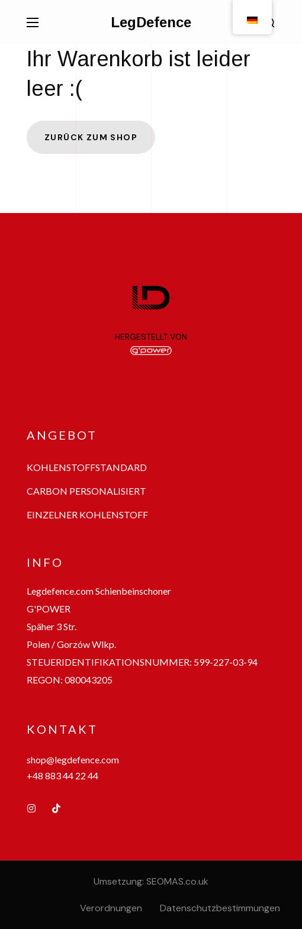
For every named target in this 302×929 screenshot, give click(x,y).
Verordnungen (111, 908)
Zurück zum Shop (90, 137)
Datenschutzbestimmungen (220, 908)
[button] (87, 467)
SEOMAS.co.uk (177, 881)
